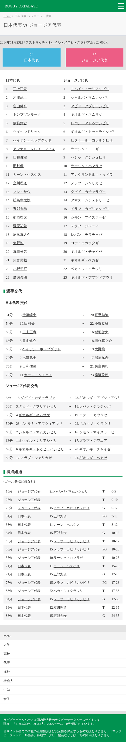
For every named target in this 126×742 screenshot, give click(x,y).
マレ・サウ (22, 192)
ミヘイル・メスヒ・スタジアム (70, 42)
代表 (6, 662)
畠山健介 (20, 106)
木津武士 (20, 97)
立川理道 (20, 183)
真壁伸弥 (20, 251)
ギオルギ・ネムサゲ (86, 114)
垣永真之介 (22, 234)
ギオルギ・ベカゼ (85, 260)
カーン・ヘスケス (27, 174)
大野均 (18, 243)
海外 (6, 672)
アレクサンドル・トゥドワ (92, 174)
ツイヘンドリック (27, 132)
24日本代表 (31, 57)
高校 (6, 653)
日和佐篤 (20, 157)
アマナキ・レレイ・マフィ (34, 149)
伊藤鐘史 (20, 123)
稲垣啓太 (20, 217)
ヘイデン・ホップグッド (32, 140)
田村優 (18, 166)
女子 (6, 699)
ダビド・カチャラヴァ (88, 192)
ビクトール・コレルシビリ (92, 140)
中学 (6, 690)
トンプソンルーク (27, 114)
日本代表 (13, 80)
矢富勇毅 (20, 260)
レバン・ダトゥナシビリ (90, 123)
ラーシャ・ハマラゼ (86, 166)
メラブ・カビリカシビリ (90, 209)
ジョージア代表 (75, 80)
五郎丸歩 (20, 209)
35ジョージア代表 (95, 57)
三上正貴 (20, 89)
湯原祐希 (20, 226)
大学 (6, 644)
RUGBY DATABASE (21, 6)
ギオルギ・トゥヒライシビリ (93, 132)
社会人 (8, 681)
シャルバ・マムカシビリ (90, 97)
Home (7, 16)
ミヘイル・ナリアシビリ (90, 89)
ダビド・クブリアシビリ (90, 106)
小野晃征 (20, 269)
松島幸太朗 (22, 200)
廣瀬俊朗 (20, 277)
